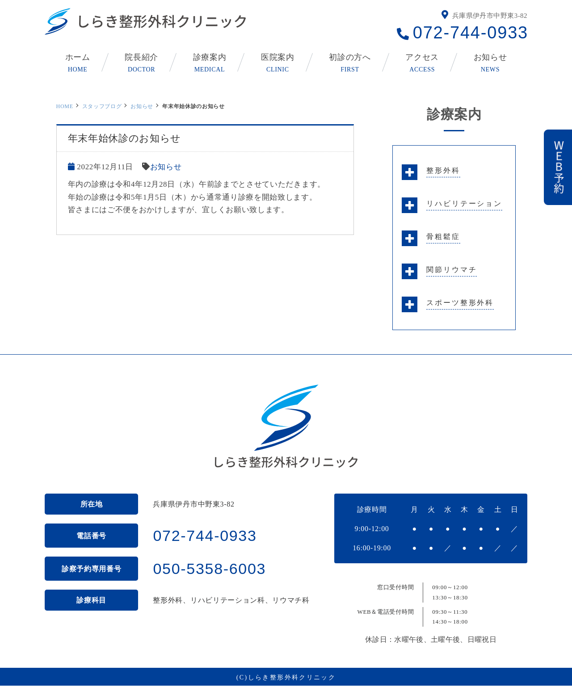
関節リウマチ (451, 269)
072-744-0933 (470, 32)
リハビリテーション (464, 203)
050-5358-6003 (209, 568)
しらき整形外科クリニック (292, 677)
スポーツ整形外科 (460, 302)
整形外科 (443, 170)
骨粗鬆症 (443, 236)
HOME (64, 106)
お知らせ (141, 106)
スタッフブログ (102, 106)
